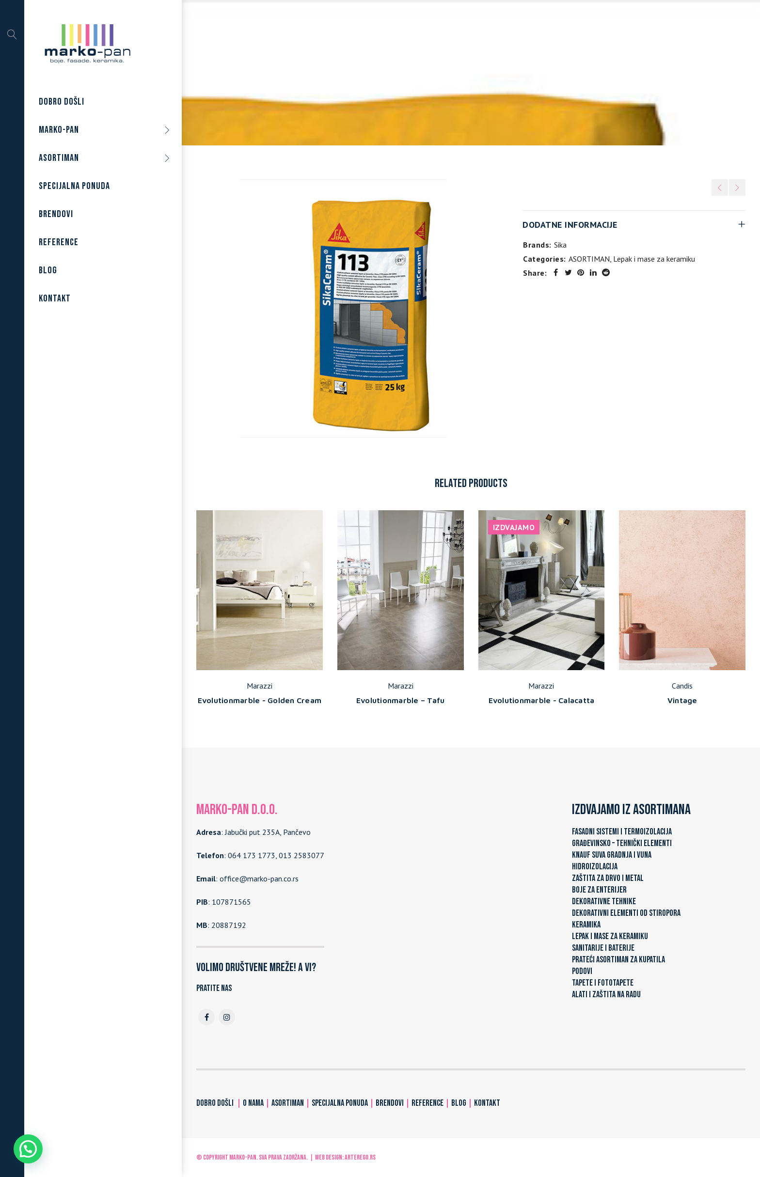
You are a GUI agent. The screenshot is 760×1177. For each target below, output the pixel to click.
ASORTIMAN (417, 87)
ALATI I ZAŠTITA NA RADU (606, 994)
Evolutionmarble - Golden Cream (260, 700)
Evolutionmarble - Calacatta (542, 700)
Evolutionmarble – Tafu (400, 700)
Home (378, 87)
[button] (28, 1148)
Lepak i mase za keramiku (488, 87)
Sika (560, 245)
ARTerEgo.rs (360, 1157)
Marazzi (259, 686)
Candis (682, 686)
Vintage (682, 700)
